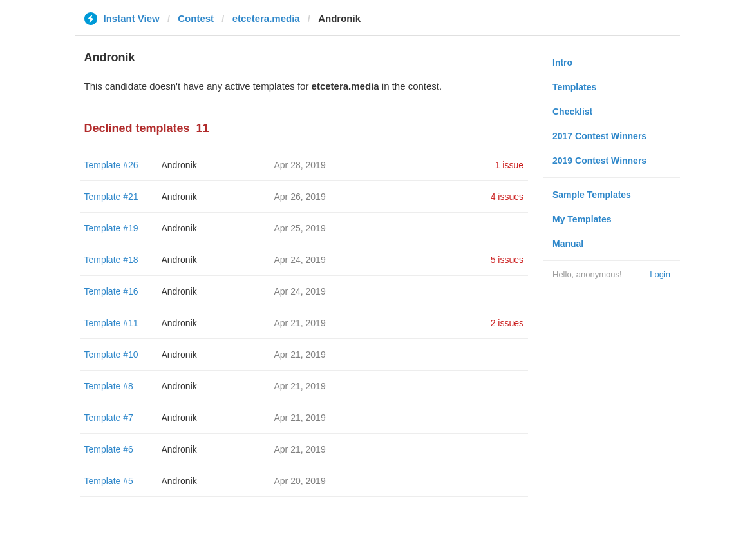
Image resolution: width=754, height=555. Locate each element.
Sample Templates (591, 195)
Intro (562, 62)
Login (660, 274)
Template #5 (108, 481)
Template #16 (111, 291)
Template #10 (111, 354)
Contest (196, 18)
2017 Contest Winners (599, 136)
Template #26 (111, 165)
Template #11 (111, 323)
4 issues (507, 196)
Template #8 (108, 386)
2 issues (507, 323)
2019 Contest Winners (599, 160)
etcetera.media (266, 18)
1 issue (509, 165)
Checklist (572, 111)
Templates (574, 87)
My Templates (582, 219)
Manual (567, 244)
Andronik (179, 165)
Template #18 (111, 260)
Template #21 (111, 196)
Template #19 (111, 228)
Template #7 (108, 418)
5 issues (507, 260)
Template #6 (108, 449)
